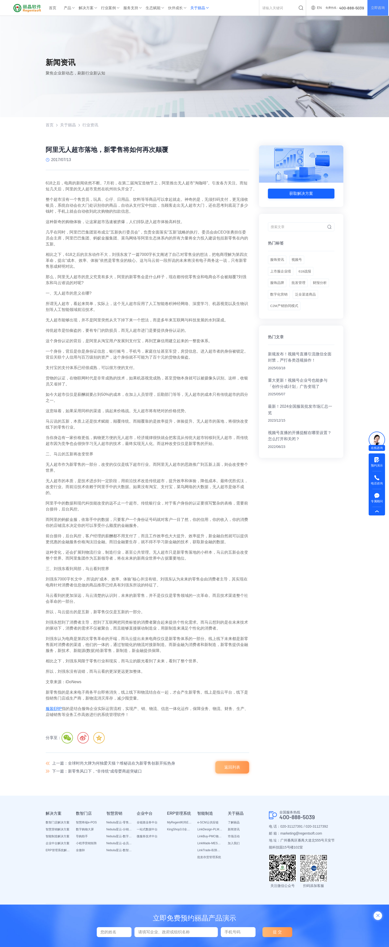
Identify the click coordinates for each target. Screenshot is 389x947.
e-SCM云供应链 (207, 823)
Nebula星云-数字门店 (119, 837)
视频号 (297, 261)
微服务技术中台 (147, 837)
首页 (52, 8)
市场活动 (234, 837)
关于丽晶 (197, 8)
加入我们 (234, 844)
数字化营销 (279, 298)
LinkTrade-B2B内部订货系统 (210, 851)
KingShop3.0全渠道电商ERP (179, 830)
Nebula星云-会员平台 (119, 844)
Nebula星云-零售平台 (119, 823)
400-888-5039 (298, 818)
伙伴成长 (175, 8)
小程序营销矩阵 (86, 844)
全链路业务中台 (147, 823)
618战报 (305, 273)
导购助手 (82, 837)
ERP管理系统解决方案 (58, 851)
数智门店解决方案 (57, 823)
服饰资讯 (277, 261)
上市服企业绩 (280, 273)
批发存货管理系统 (209, 858)
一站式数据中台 (147, 830)
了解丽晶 (234, 823)
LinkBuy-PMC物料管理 (210, 837)
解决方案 (86, 8)
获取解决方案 (301, 193)
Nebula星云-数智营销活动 (119, 851)
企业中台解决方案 (57, 844)
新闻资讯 (234, 830)
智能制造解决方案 (57, 837)
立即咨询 (378, 8)
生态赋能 (153, 8)
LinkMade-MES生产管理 (210, 844)
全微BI (80, 851)
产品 (67, 8)
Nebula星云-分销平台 (119, 830)
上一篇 (113, 763)
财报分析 (321, 285)
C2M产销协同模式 (284, 310)
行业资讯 (90, 125)
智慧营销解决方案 (57, 830)
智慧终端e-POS (86, 823)
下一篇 (97, 772)
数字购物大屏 (85, 830)
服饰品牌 (277, 285)
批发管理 (299, 285)
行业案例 (108, 8)
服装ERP (54, 709)
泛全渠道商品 (305, 298)
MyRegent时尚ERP (179, 823)
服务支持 (130, 8)
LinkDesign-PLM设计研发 (210, 830)
